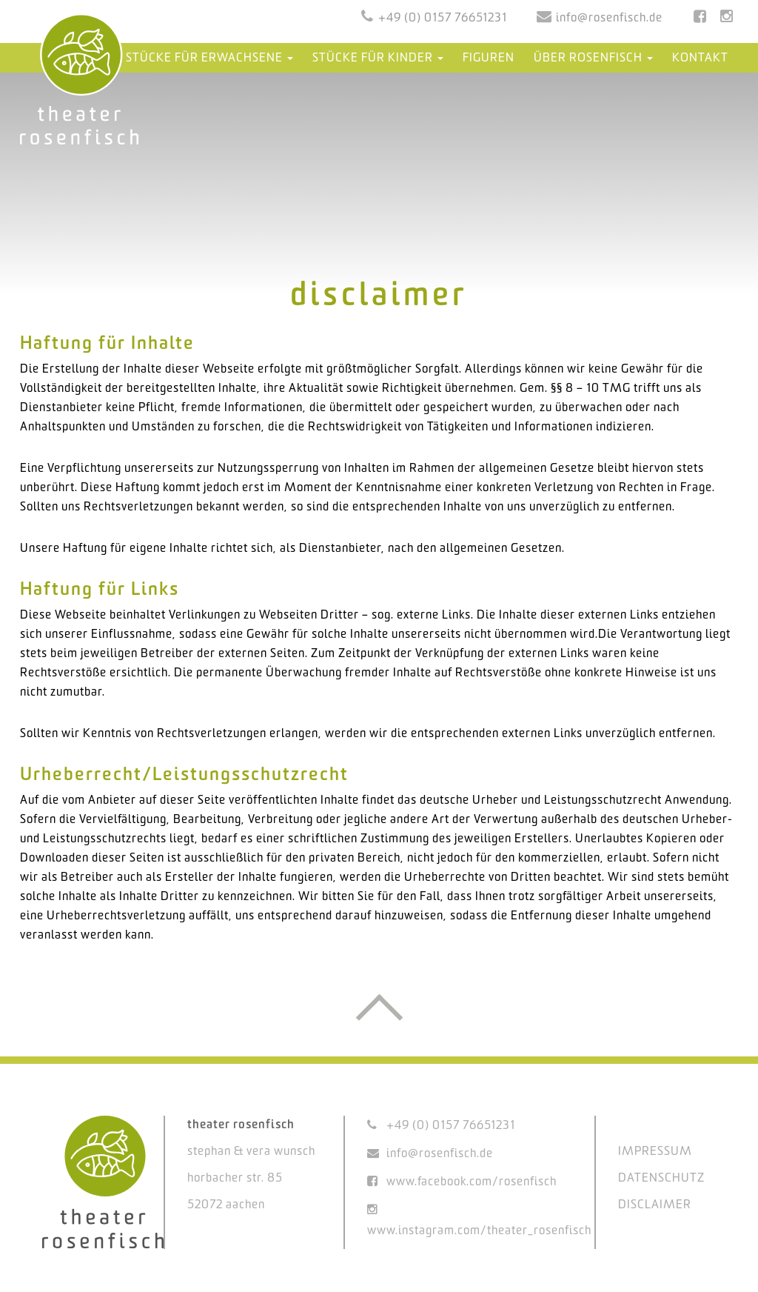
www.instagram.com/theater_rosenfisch (479, 1231)
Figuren (488, 58)
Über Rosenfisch (593, 58)
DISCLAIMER (654, 1205)
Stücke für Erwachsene (209, 58)
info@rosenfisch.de (609, 18)
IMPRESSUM (655, 1152)
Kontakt (700, 58)
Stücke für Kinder (377, 58)
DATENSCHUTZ (661, 1178)
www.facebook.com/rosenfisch (471, 1182)
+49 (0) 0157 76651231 (442, 18)
